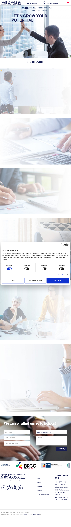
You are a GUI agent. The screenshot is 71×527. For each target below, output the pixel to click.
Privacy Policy (27, 514)
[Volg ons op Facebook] (3, 487)
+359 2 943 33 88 (60, 484)
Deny (13, 280)
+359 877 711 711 (60, 482)
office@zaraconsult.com (62, 487)
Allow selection (35, 280)
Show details (62, 275)
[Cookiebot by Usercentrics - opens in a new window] (62, 244)
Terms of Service (36, 514)
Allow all (58, 280)
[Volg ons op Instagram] (9, 487)
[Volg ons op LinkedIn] (14, 487)
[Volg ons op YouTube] (20, 487)
